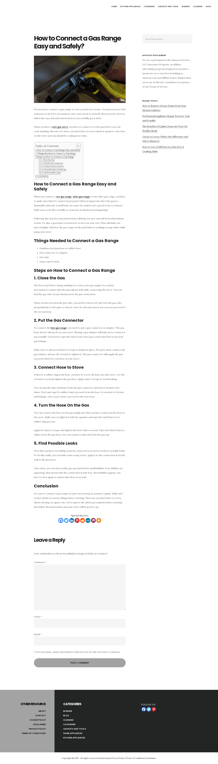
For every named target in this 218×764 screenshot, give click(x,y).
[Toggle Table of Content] (77, 146)
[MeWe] (88, 520)
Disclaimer (39, 724)
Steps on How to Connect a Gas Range (55, 156)
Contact (40, 715)
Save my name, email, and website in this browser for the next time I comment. (78, 652)
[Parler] (93, 520)
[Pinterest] (77, 520)
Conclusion (42, 176)
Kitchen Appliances (74, 737)
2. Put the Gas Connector (52, 163)
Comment (40, 562)
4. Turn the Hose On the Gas (54, 169)
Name (38, 616)
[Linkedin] (71, 520)
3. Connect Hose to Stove (53, 166)
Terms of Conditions (34, 733)
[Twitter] (66, 520)
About (42, 711)
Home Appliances (73, 733)
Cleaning (68, 720)
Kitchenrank (104, 758)
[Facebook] (60, 520)
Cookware (69, 724)
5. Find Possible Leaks (51, 172)
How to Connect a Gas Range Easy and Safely (58, 150)
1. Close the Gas (48, 160)
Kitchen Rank (26, 6)
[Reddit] (82, 520)
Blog (66, 715)
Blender (67, 711)
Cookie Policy (38, 720)
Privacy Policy (37, 728)
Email (37, 634)
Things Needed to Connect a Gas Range (56, 153)
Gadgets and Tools (74, 728)
